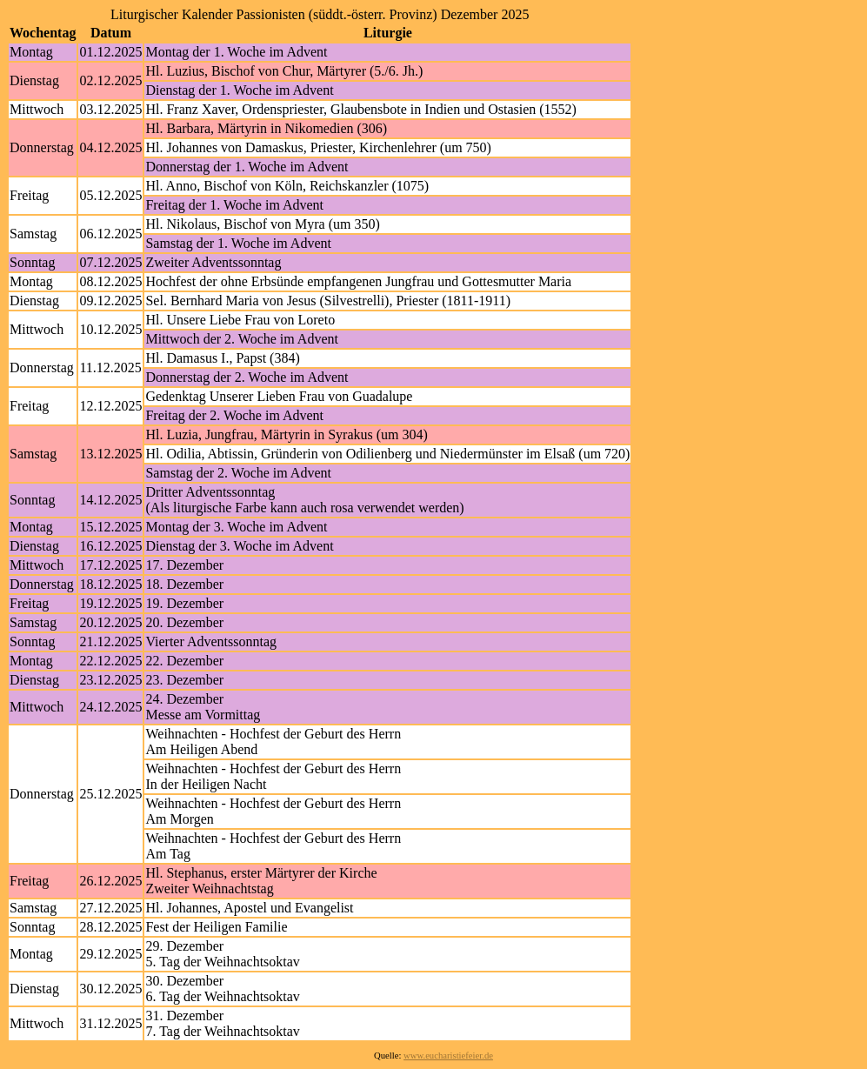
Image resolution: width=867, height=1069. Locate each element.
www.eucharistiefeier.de (448, 1055)
